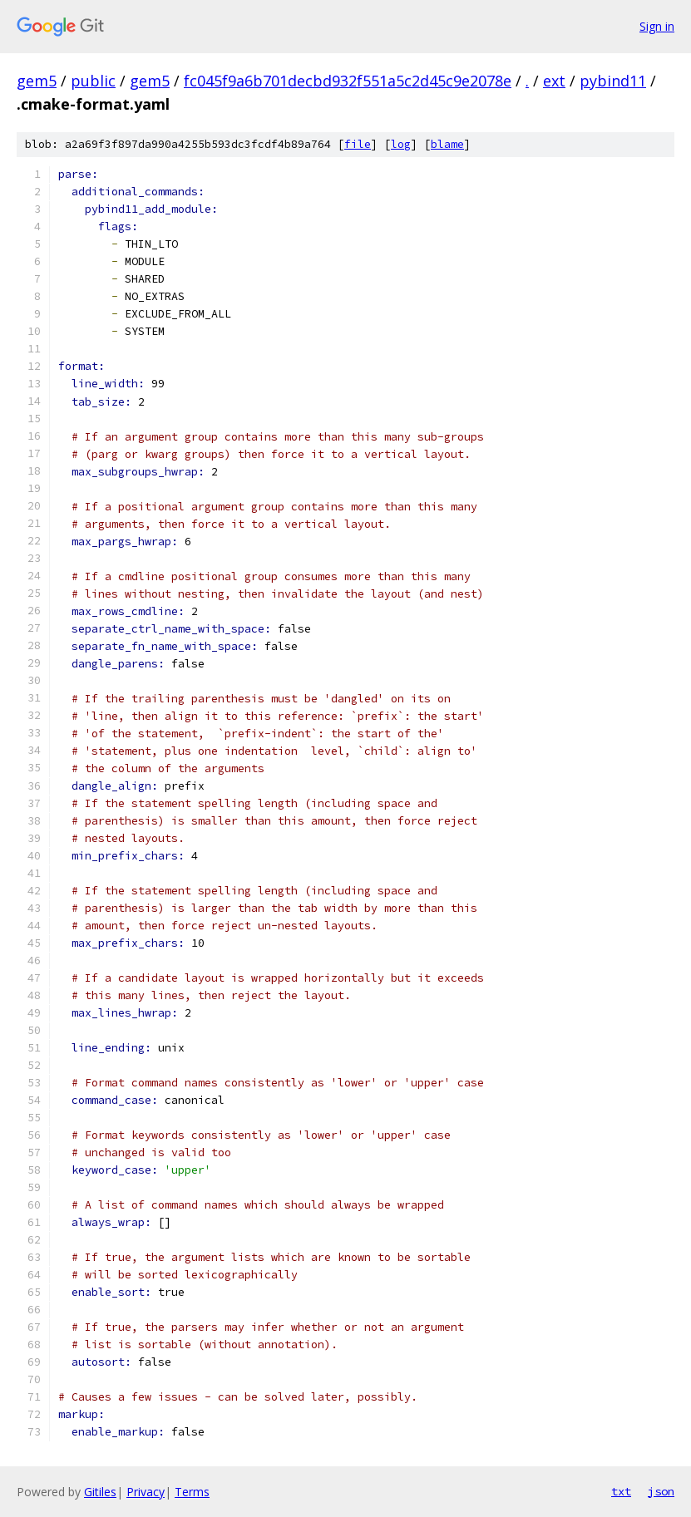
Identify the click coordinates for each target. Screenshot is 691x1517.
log (401, 144)
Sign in (656, 26)
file (357, 144)
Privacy (145, 1492)
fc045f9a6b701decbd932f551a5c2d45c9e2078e (347, 81)
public (93, 81)
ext (554, 81)
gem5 (37, 81)
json (661, 1491)
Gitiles (100, 1492)
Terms (192, 1492)
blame (447, 144)
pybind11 (613, 81)
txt (621, 1491)
